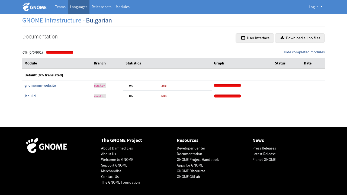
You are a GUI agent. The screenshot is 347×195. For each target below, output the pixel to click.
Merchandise (111, 170)
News (258, 140)
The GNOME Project (121, 140)
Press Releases (264, 148)
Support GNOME (114, 165)
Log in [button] (314, 6)
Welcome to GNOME (117, 159)
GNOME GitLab (188, 176)
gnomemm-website (40, 85)
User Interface (255, 37)
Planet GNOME (264, 159)
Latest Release (264, 153)
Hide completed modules (304, 52)
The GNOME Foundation (120, 182)
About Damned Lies (117, 148)
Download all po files (300, 37)
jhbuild (30, 95)
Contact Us (110, 176)
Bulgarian (99, 20)
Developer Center (191, 148)
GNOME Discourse (191, 170)
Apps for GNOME (190, 165)
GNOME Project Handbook (198, 159)
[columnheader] (57, 63)
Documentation (189, 153)
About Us (108, 153)
